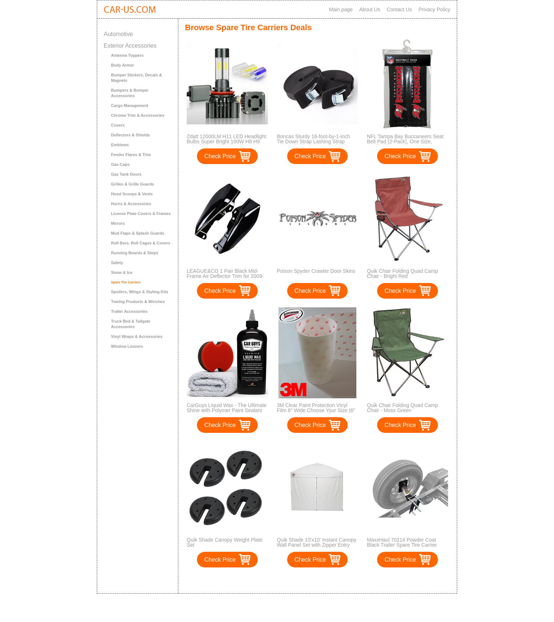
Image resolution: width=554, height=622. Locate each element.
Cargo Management (129, 105)
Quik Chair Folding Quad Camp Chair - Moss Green (402, 407)
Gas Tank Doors (126, 174)
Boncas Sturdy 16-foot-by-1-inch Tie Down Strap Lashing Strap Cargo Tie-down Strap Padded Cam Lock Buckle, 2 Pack (317, 144)
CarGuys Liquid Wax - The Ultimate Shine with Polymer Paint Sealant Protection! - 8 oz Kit (226, 410)
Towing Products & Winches (138, 301)
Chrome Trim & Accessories (137, 115)
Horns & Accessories (131, 204)
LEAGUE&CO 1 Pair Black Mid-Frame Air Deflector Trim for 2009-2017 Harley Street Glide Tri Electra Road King (227, 278)
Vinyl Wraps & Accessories (136, 336)
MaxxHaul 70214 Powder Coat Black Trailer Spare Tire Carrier (402, 542)
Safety (117, 262)
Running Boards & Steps (134, 253)
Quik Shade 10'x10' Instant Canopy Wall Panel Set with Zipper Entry (317, 542)
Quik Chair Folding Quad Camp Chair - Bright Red (402, 273)
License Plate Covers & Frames (141, 213)
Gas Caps (120, 164)
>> (331, 580)
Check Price (220, 156)
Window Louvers (127, 346)
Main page (341, 9)
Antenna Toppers (127, 55)
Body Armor (122, 65)
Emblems (120, 145)
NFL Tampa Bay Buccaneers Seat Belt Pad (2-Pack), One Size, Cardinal (405, 141)
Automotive (118, 34)
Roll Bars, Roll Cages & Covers (140, 243)
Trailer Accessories (129, 311)
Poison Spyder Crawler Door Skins (316, 271)
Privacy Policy (434, 9)
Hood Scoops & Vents (132, 194)
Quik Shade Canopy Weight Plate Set (224, 542)
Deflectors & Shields (130, 135)
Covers (117, 125)
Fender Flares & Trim (131, 154)
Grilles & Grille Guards (132, 184)
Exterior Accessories (130, 46)
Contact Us (399, 9)
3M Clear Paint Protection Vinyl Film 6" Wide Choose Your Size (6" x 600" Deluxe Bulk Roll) (316, 410)
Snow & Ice (121, 272)
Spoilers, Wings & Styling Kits (139, 292)
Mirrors (118, 223)
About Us (369, 9)
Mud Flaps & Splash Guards (137, 233)
